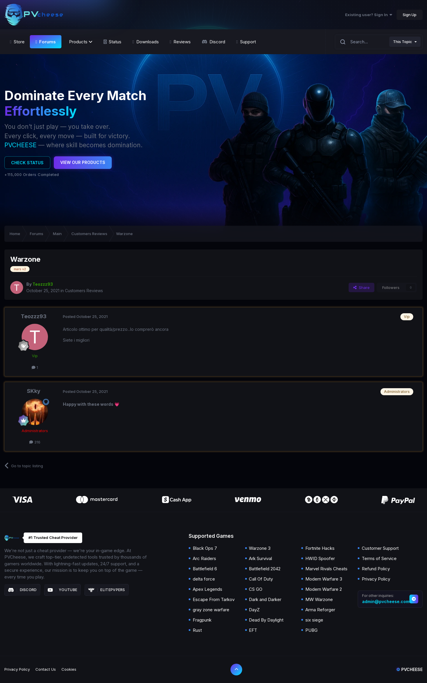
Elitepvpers (106, 590)
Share (361, 287)
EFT (253, 630)
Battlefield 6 (205, 568)
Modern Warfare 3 (323, 579)
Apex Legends (207, 589)
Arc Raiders (204, 558)
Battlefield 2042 (264, 568)
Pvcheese (409, 669)
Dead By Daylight (266, 620)
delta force (204, 579)
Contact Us (45, 669)
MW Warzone (319, 599)
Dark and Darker (265, 599)
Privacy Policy (376, 579)
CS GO (255, 589)
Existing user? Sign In (368, 14)
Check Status (27, 162)
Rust (197, 630)
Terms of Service (379, 558)
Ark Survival (260, 558)
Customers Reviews (84, 290)
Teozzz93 (34, 316)
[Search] (342, 42)
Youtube (63, 590)
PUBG (311, 630)
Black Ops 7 (205, 548)
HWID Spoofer (320, 558)
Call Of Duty (261, 579)
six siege (314, 620)
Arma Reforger (320, 609)
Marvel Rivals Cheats (326, 568)
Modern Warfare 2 (323, 589)
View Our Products (82, 162)
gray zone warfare (211, 609)
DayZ (254, 609)
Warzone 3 (260, 548)
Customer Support (380, 548)
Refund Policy (376, 568)
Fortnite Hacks (320, 548)
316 (34, 442)
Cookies (68, 669)
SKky (33, 391)
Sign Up (409, 14)
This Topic (402, 41)
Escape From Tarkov (214, 599)
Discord (22, 590)
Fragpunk (202, 620)
